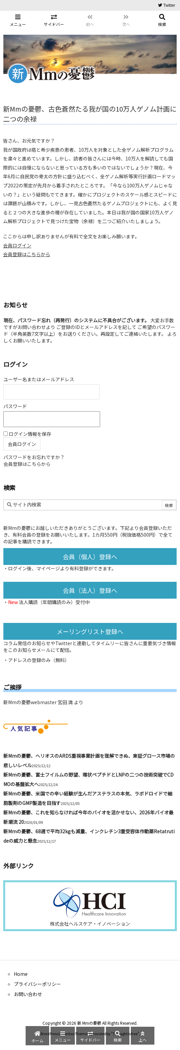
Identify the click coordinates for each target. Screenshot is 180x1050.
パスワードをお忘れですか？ (34, 457)
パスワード (15, 406)
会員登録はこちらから (26, 254)
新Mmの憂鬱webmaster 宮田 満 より (43, 702)
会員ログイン (17, 245)
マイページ (48, 568)
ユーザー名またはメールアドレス (38, 379)
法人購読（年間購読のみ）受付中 (54, 602)
